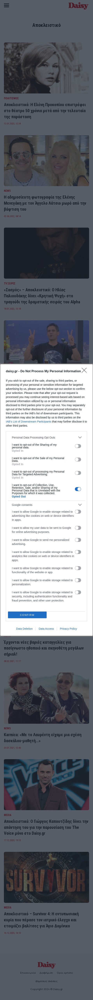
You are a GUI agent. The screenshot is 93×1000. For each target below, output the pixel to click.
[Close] (85, 371)
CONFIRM (27, 615)
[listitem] (46, 437)
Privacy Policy (68, 628)
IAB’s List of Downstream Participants (28, 421)
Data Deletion (24, 628)
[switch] (78, 446)
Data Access (46, 628)
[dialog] (46, 500)
